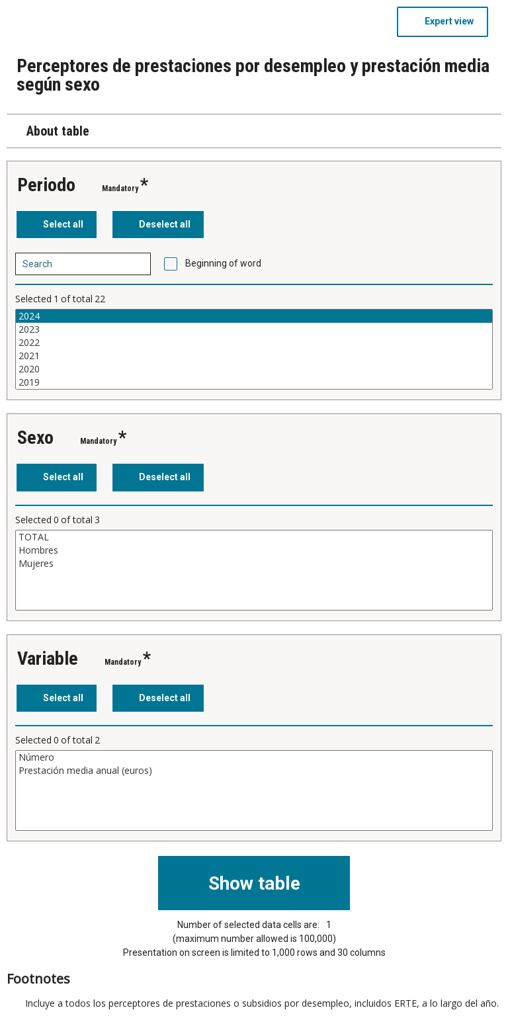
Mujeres (254, 563)
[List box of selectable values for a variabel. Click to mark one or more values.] (254, 349)
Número (254, 757)
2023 (254, 329)
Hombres (254, 550)
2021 (254, 355)
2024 (254, 316)
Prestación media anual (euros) (254, 770)
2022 (254, 342)
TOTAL (254, 537)
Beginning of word (223, 263)
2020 (254, 369)
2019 (254, 382)
